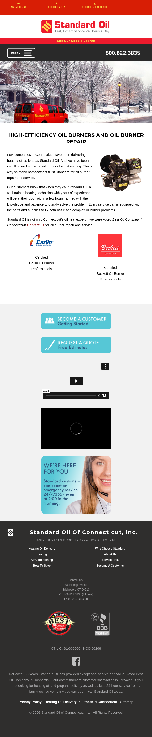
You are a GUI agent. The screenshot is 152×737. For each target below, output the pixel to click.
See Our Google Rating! (76, 41)
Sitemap (127, 702)
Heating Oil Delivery (41, 548)
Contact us (35, 225)
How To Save (42, 565)
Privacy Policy (30, 702)
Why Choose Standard (110, 548)
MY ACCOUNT (19, 7)
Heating (42, 554)
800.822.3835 (123, 53)
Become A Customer (110, 565)
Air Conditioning (42, 560)
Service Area (110, 560)
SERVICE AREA (57, 7)
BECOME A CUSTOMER (95, 7)
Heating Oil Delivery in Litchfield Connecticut (81, 702)
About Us (110, 554)
